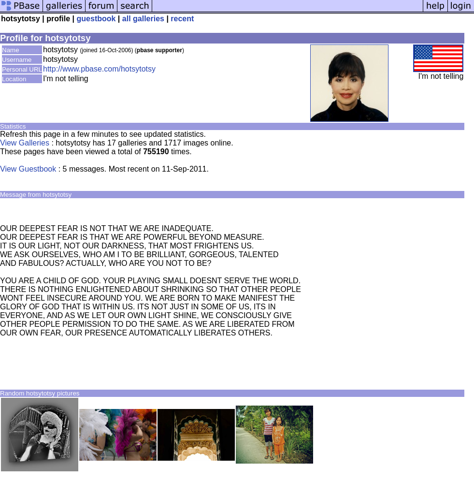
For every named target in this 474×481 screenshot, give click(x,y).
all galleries (143, 19)
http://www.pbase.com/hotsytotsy (99, 69)
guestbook (96, 19)
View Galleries (24, 143)
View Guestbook (28, 169)
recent (182, 19)
